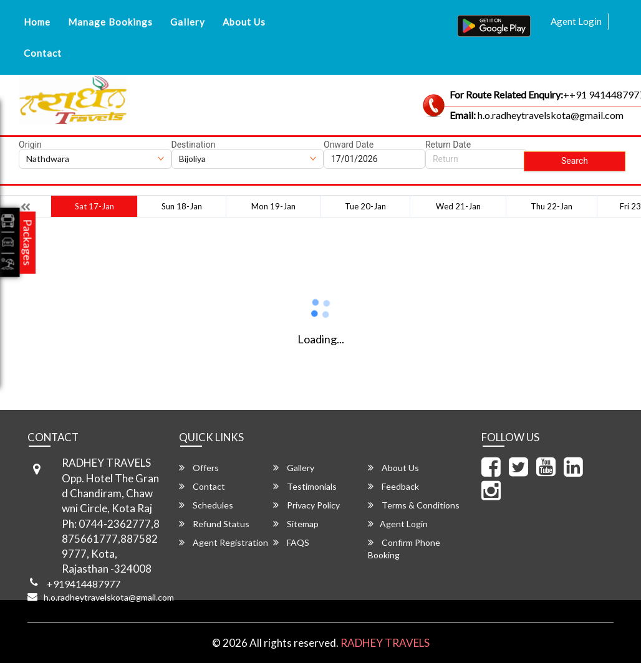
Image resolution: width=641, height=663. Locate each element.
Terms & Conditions (414, 505)
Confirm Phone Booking (404, 548)
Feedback (393, 486)
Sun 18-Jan (181, 206)
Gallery (187, 21)
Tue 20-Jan (365, 206)
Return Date (448, 144)
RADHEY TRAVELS (385, 642)
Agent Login (576, 21)
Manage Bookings (110, 21)
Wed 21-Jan (458, 206)
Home (37, 21)
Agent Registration (223, 542)
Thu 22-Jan (551, 206)
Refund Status (214, 523)
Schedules (206, 505)
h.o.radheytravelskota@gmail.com (109, 597)
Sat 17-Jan (94, 206)
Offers (199, 467)
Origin (30, 144)
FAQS (291, 542)
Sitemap (296, 523)
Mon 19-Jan (273, 206)
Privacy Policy (306, 505)
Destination (193, 144)
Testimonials (305, 486)
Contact (43, 53)
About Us (244, 21)
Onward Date (349, 144)
